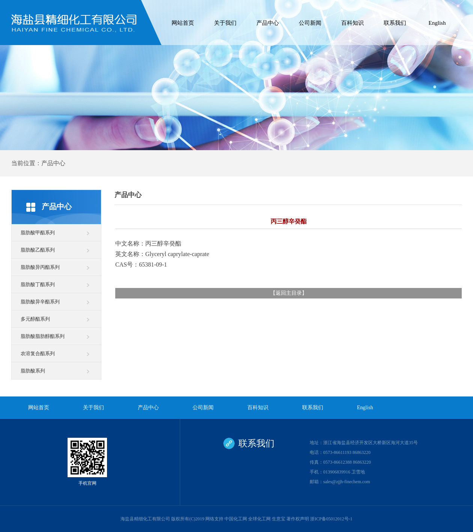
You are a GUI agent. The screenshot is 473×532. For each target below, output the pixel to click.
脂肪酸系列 (33, 371)
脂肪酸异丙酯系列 (40, 267)
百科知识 (352, 23)
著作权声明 (297, 518)
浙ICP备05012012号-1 (331, 518)
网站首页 (183, 23)
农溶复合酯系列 (38, 353)
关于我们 (225, 23)
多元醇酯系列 (35, 319)
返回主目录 (289, 293)
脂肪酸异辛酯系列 (40, 301)
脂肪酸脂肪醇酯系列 (43, 336)
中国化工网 (235, 518)
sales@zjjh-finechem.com (346, 481)
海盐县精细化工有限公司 (145, 518)
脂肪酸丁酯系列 (38, 284)
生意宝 (278, 518)
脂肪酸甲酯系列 (38, 232)
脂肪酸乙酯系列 (38, 250)
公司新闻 (310, 23)
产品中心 (267, 23)
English (437, 23)
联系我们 (395, 23)
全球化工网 (259, 518)
